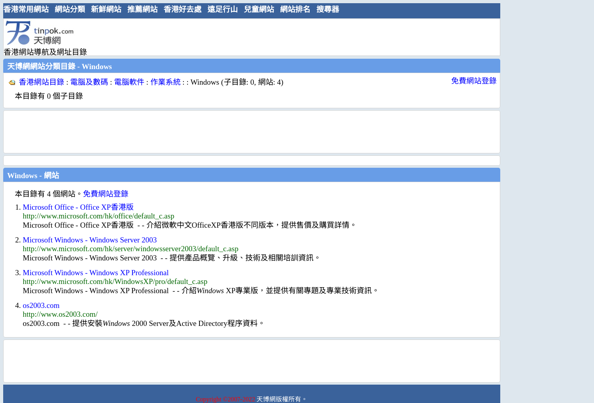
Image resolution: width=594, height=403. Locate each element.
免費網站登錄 (474, 81)
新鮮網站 (106, 9)
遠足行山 (222, 9)
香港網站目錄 (41, 82)
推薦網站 (142, 9)
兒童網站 (259, 9)
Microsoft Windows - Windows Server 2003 (90, 240)
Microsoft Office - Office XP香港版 (78, 207)
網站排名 (295, 9)
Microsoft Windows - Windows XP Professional (96, 272)
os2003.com (41, 305)
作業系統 (165, 82)
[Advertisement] (248, 37)
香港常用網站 (26, 9)
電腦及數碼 (89, 82)
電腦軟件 (129, 82)
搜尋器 (327, 9)
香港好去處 (182, 9)
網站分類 (70, 9)
